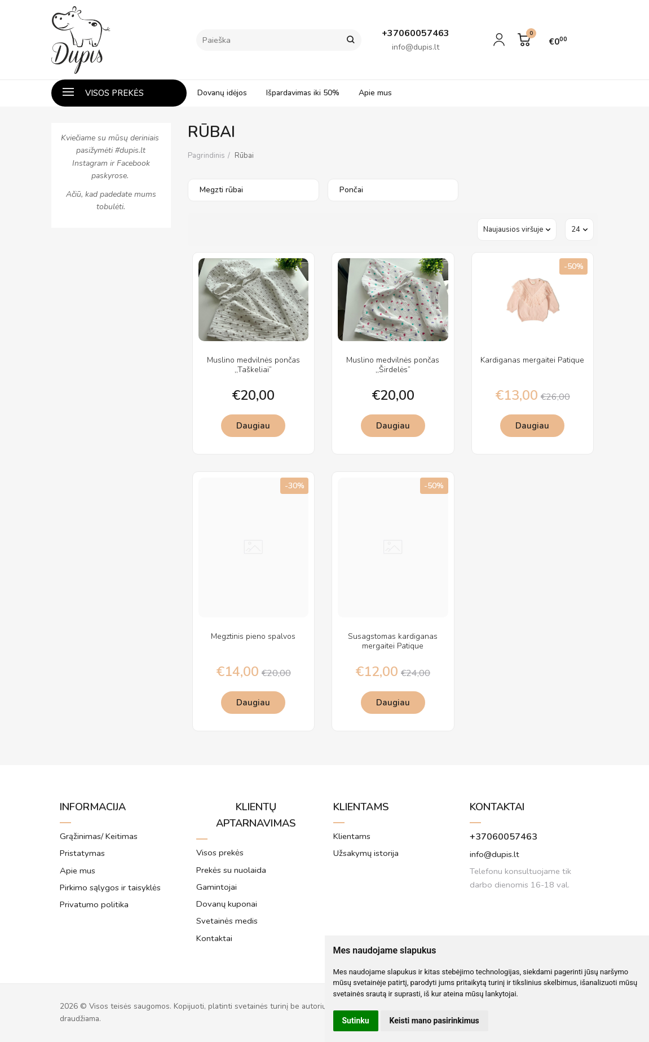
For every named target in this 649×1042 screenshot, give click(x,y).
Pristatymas (82, 853)
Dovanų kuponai (226, 903)
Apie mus (375, 92)
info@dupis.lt (494, 854)
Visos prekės (103, 93)
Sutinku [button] (355, 1020)
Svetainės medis (227, 920)
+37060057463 (503, 837)
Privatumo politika (94, 904)
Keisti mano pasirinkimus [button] (434, 1020)
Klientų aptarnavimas (256, 815)
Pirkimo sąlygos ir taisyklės (110, 887)
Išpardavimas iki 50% (302, 92)
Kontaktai (214, 938)
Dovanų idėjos (222, 92)
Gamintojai (216, 887)
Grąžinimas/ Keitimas (99, 836)
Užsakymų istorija (366, 853)
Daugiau (253, 425)
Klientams (361, 807)
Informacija (93, 807)
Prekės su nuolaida (231, 870)
